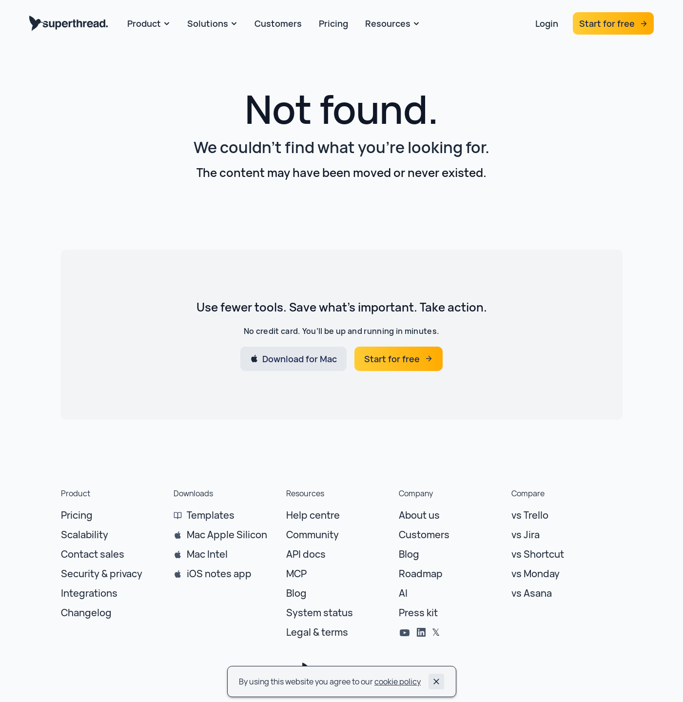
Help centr (310, 515)
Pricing (77, 515)
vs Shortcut (537, 554)
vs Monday (535, 573)
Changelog (86, 612)
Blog (296, 593)
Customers (424, 534)
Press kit (418, 612)
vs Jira (525, 534)
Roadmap (421, 573)
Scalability (84, 534)
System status (319, 612)
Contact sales (92, 554)
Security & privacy (101, 573)
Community (312, 534)
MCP (296, 573)
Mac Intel (207, 554)
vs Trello (529, 515)
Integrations (89, 593)
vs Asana (531, 593)
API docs (306, 554)
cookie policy (397, 681)
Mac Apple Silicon (227, 534)
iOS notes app (219, 573)
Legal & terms (317, 632)
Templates (210, 515)
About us (419, 515)
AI (403, 593)
